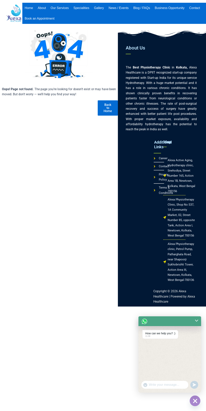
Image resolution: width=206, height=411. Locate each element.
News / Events (119, 8)
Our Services (60, 8)
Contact (194, 8)
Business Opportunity (169, 8)
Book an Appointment (39, 18)
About (42, 8)
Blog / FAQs (141, 8)
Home (29, 8)
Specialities (81, 8)
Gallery (99, 8)
